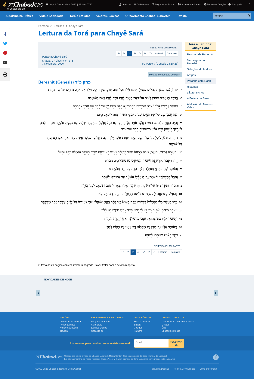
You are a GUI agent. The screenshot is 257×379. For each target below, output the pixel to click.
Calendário (96, 324)
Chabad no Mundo (171, 331)
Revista (181, 16)
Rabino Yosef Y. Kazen (111, 359)
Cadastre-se (141, 4)
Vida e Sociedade (51, 16)
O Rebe (165, 324)
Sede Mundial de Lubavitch (154, 356)
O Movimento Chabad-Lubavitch (147, 16)
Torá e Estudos (80, 16)
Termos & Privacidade (184, 369)
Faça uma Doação (215, 4)
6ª (145, 53)
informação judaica (159, 359)
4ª (135, 53)
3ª (129, 53)
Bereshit (59, 26)
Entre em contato (208, 369)
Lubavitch (104, 356)
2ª (124, 53)
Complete (172, 53)
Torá (136, 359)
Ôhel (164, 327)
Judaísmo (143, 359)
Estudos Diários (99, 327)
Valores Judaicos (107, 16)
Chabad (95, 356)
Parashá (43, 26)
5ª (140, 53)
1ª (119, 53)
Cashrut (138, 327)
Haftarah (159, 53)
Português (235, 4)
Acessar (125, 4)
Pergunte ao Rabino (163, 4)
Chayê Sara (76, 26)
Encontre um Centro (189, 4)
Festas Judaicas (142, 321)
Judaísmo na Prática (19, 16)
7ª (150, 53)
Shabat (137, 324)
